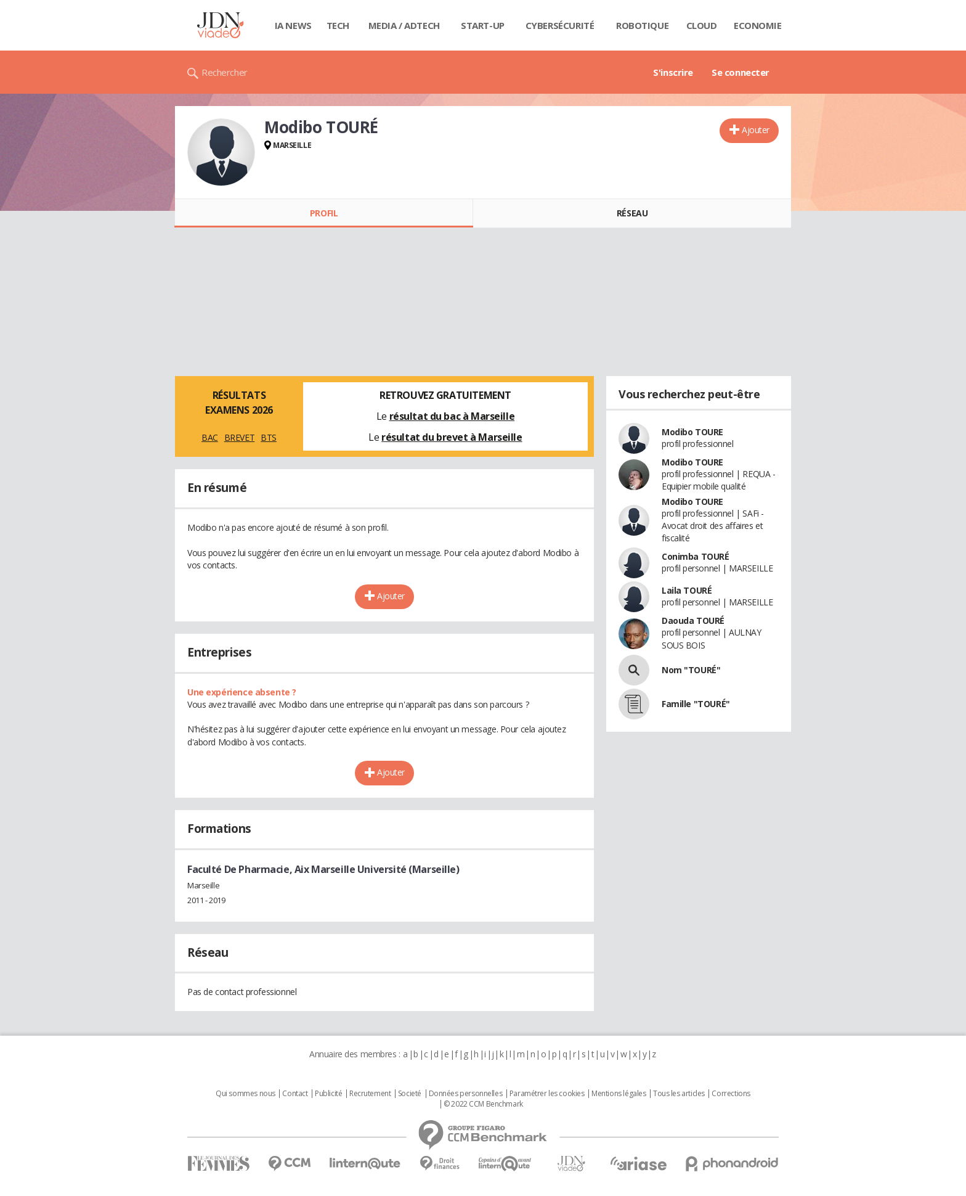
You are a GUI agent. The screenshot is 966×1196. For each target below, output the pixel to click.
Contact (294, 1093)
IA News (293, 25)
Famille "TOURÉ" (696, 704)
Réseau (632, 213)
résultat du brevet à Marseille (451, 437)
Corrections (731, 1093)
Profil (324, 213)
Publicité (328, 1093)
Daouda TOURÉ (693, 620)
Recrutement (370, 1093)
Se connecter (740, 72)
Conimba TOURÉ (695, 556)
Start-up (483, 25)
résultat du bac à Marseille (452, 416)
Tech (338, 25)
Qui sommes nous (245, 1093)
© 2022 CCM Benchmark (483, 1104)
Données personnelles (466, 1093)
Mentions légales (618, 1093)
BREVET (239, 437)
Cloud (701, 25)
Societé (409, 1093)
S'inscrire (673, 72)
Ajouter (755, 130)
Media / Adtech (404, 25)
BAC (209, 437)
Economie (758, 25)
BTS (269, 437)
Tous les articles (679, 1093)
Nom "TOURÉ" (691, 670)
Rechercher (224, 72)
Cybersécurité (560, 25)
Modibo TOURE (692, 432)
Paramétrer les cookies (547, 1093)
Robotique (642, 25)
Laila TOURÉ (687, 590)
